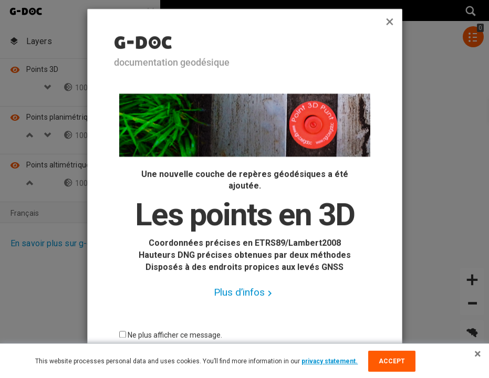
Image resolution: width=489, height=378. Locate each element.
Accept (391, 361)
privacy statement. (329, 361)
